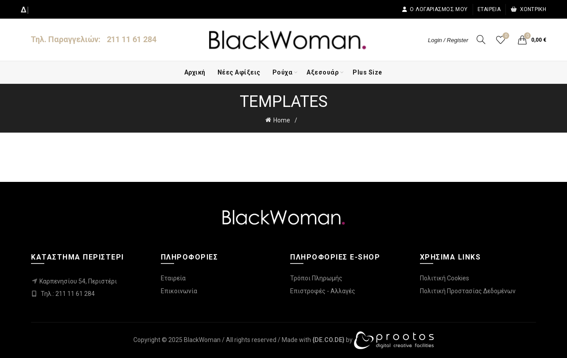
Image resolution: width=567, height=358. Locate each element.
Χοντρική (528, 9)
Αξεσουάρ (322, 72)
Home (281, 120)
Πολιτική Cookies (444, 278)
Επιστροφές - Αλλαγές (322, 291)
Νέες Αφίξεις (238, 72)
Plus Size (367, 72)
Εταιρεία (489, 9)
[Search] (481, 39)
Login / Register (448, 40)
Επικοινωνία (179, 291)
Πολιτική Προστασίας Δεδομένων (468, 291)
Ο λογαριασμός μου (434, 9)
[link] (328, 339)
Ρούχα (282, 72)
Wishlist (505, 36)
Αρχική (195, 72)
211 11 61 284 (131, 39)
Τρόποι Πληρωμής (316, 278)
